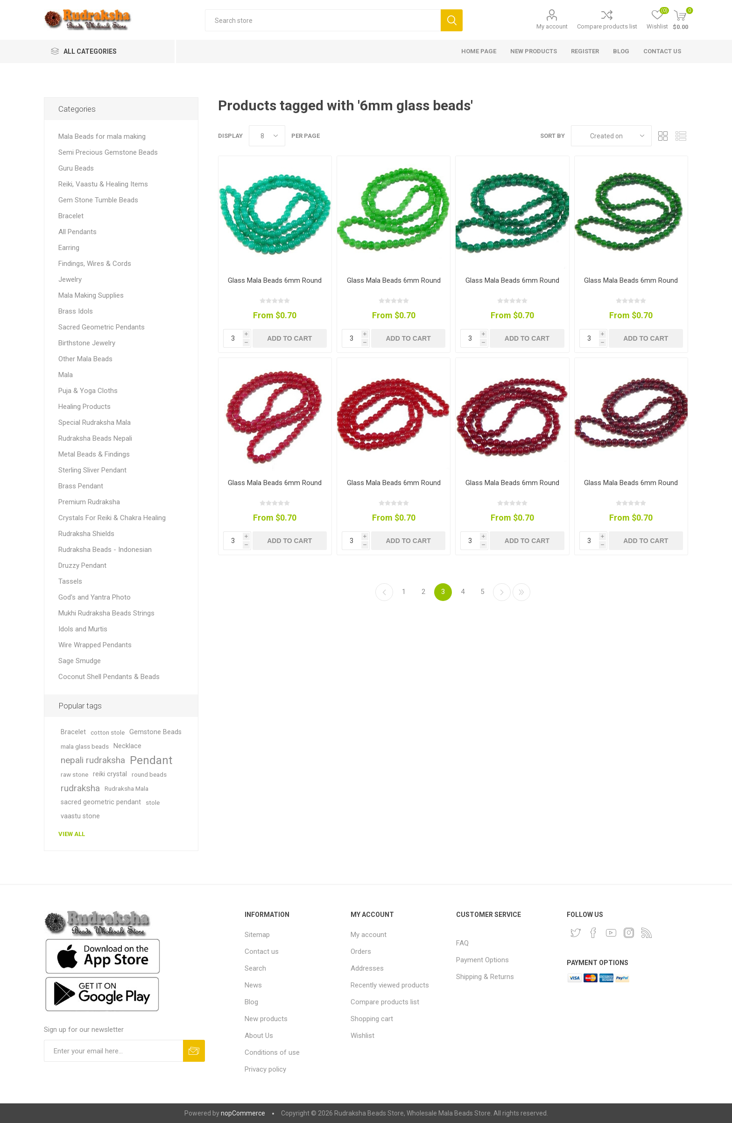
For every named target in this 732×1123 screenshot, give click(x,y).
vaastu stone (80, 816)
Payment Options (482, 960)
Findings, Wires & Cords (94, 263)
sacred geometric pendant (101, 802)
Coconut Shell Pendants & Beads (109, 676)
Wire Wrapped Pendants (95, 645)
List (681, 135)
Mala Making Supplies (91, 295)
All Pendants (77, 232)
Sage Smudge (79, 661)
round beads (149, 774)
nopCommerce (243, 1113)
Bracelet (71, 216)
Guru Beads (76, 168)
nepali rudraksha (93, 760)
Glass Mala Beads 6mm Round (275, 280)
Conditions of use (272, 1052)
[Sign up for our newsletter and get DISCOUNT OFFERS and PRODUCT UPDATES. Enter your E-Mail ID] (113, 1051)
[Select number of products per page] (267, 135)
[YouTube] (611, 932)
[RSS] (646, 932)
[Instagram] (628, 932)
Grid (663, 135)
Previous (384, 592)
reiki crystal (110, 774)
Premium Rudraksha (89, 502)
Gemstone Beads (155, 732)
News (253, 985)
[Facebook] (593, 932)
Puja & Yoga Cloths (88, 390)
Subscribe (194, 1051)
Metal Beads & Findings (94, 454)
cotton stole (108, 732)
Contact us (262, 951)
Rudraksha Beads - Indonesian (105, 549)
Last (521, 592)
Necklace (127, 746)
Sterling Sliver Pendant (92, 470)
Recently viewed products (390, 985)
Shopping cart (372, 1019)
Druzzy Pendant (82, 565)
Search (452, 20)
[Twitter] (575, 932)
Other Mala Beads (85, 359)
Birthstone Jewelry (86, 343)
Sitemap (257, 934)
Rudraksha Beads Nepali (95, 438)
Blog (251, 1002)
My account (552, 26)
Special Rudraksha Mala (94, 422)
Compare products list (607, 26)
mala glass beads (85, 746)
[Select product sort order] (611, 135)
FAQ (462, 943)
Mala (65, 375)
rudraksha (80, 788)
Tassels (70, 581)
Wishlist (362, 1035)
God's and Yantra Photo (94, 597)
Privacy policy (265, 1069)
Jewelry (70, 279)
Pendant (151, 760)
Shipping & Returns (485, 977)
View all (71, 833)
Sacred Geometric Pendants (101, 327)
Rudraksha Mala (126, 788)
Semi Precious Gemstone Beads (108, 152)
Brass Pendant (80, 486)
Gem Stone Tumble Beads (98, 200)
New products (266, 1019)
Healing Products (84, 406)
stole (153, 802)
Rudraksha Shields (86, 533)
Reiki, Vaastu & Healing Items (103, 184)
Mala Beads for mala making (102, 136)
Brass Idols (75, 311)
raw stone (74, 774)
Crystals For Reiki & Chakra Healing (112, 518)
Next (502, 592)
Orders (361, 951)
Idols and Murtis (82, 629)
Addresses (367, 968)
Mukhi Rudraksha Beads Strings (106, 613)
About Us (259, 1035)
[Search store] (323, 20)
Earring (68, 247)
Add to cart (289, 338)
